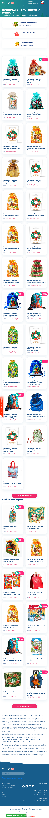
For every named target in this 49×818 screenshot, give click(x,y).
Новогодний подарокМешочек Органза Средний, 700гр (36, 147)
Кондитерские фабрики (7, 787)
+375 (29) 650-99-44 (33, 3)
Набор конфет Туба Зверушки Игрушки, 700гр (11, 593)
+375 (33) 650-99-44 (40, 795)
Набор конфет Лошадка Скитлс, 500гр (11, 560)
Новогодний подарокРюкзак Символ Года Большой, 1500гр (10, 415)
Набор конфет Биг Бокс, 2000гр (11, 692)
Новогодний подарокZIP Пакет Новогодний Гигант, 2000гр (10, 449)
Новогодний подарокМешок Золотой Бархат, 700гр (11, 181)
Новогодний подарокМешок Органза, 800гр (11, 214)
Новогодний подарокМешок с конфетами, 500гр (12, 113)
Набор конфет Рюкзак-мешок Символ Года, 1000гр (12, 659)
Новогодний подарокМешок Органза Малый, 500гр (35, 114)
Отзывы (3, 794)
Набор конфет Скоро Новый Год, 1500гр (36, 659)
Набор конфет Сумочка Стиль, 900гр (34, 593)
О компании (4, 789)
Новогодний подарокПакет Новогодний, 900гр (35, 214)
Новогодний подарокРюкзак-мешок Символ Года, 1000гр (34, 314)
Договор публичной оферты (8, 777)
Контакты (4, 796)
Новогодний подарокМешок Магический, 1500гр (36, 415)
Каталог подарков (6, 783)
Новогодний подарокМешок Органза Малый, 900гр (11, 248)
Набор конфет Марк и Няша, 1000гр (36, 626)
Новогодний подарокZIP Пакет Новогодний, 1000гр (34, 248)
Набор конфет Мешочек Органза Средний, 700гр (35, 560)
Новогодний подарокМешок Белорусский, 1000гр (36, 281)
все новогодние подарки (24, 495)
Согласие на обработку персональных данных (13, 780)
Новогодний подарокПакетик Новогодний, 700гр (12, 147)
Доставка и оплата (6, 792)
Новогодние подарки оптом (8, 785)
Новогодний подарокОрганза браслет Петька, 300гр (35, 80)
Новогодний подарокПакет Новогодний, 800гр (35, 181)
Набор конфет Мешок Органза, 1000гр (10, 626)
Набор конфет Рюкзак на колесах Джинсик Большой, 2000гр (36, 693)
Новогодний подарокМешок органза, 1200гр (11, 348)
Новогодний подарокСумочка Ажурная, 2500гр (12, 482)
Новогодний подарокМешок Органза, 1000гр (11, 281)
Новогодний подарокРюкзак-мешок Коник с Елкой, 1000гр (10, 314)
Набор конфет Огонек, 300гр (10, 527)
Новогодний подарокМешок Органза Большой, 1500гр (11, 382)
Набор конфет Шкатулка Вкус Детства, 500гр (35, 527)
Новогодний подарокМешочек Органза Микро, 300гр (11, 80)
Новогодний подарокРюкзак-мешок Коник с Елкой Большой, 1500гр (34, 382)
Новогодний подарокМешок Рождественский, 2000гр (35, 449)
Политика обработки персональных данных (12, 778)
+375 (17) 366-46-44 (33, 1)
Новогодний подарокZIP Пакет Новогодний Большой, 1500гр (34, 348)
